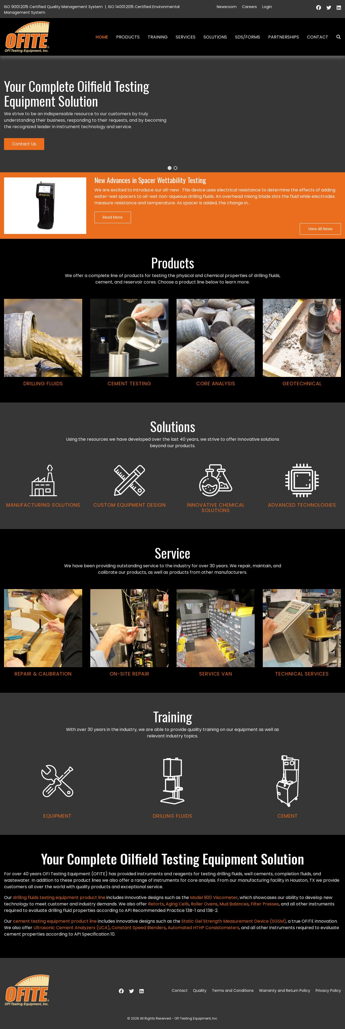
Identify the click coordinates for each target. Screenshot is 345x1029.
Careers (249, 6)
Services (185, 37)
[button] (169, 168)
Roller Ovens (204, 904)
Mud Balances (234, 904)
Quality (199, 990)
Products (128, 37)
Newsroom (227, 6)
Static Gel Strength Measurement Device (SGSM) (233, 921)
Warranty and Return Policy (284, 990)
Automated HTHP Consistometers (203, 928)
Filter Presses (265, 904)
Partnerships (283, 37)
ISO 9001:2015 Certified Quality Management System (53, 6)
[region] (172, 445)
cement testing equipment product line (55, 921)
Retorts (156, 904)
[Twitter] (328, 7)
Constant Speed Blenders (139, 928)
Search (336, 37)
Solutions (215, 37)
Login (267, 6)
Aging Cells (177, 904)
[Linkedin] (339, 7)
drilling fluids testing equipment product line (59, 897)
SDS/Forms (247, 37)
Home (102, 37)
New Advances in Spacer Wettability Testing (150, 180)
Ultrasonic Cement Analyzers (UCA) (71, 928)
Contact (317, 37)
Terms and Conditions (233, 990)
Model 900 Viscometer (214, 897)
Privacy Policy (328, 990)
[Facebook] (318, 7)
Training (158, 37)
